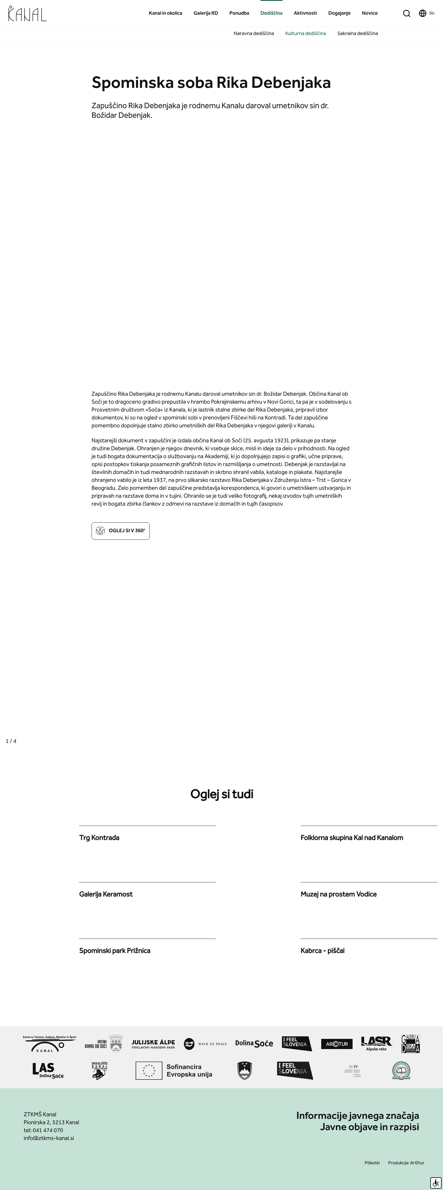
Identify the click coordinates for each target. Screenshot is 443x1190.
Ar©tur (417, 1163)
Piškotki (372, 1163)
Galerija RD (206, 13)
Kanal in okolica (165, 13)
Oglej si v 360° (120, 531)
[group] (111, 649)
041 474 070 (48, 1131)
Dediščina (271, 13)
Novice (370, 13)
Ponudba (239, 13)
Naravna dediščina (254, 33)
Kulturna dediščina (305, 33)
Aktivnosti (305, 13)
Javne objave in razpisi (369, 1128)
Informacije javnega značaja (357, 1116)
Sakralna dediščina (357, 33)
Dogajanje (339, 13)
